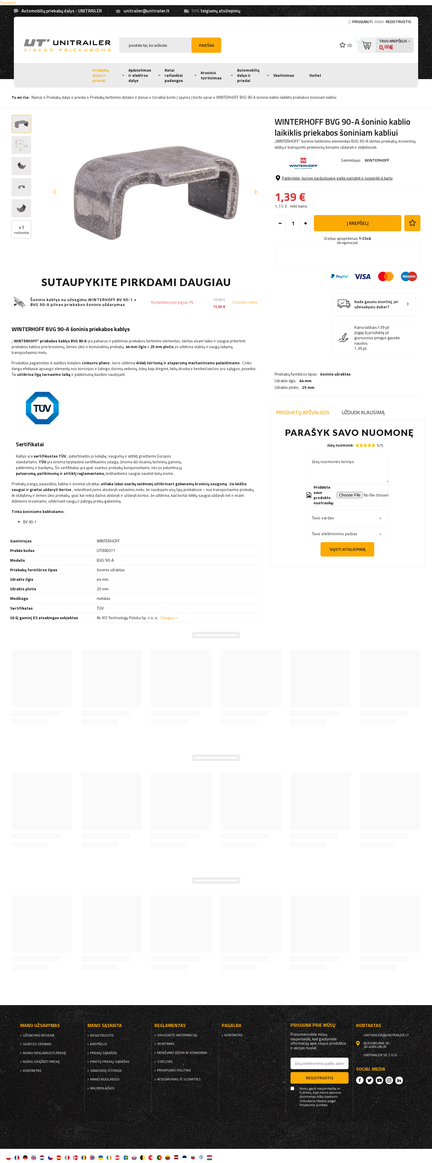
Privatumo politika (174, 1070)
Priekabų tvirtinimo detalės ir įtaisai (119, 97)
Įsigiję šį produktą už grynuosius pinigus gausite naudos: (377, 368)
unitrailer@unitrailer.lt (147, 11)
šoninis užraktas (335, 176)
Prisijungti (362, 22)
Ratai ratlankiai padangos (174, 75)
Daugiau (167, 618)
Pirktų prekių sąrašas (109, 1061)
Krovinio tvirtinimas (211, 75)
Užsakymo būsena (38, 1035)
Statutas (165, 1061)
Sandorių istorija (106, 1070)
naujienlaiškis (102, 1088)
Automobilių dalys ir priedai (248, 75)
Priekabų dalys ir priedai (100, 75)
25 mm (308, 189)
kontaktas (32, 1070)
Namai (36, 97)
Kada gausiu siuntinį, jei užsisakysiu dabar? (376, 334)
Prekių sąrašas (103, 1053)
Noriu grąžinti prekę (41, 1061)
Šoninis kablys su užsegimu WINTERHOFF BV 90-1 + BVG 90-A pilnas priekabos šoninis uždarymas (83, 302)
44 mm (305, 182)
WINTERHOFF (377, 160)
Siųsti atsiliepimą (347, 549)
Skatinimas (283, 75)
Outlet (315, 75)
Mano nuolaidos (105, 1079)
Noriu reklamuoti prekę (44, 1053)
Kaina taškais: (366, 357)
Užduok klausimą (363, 412)
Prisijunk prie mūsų (313, 1025)
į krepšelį (357, 253)
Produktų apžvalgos (302, 412)
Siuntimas (165, 1044)
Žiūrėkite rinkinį (244, 302)
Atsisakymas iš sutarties (179, 1079)
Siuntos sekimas (37, 1044)
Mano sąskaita (104, 1025)
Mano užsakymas (40, 1025)
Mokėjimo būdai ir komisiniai (182, 1052)
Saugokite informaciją (177, 1035)
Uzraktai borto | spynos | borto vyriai (182, 97)
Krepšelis (98, 1044)
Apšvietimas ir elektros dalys (140, 75)
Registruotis (398, 22)
